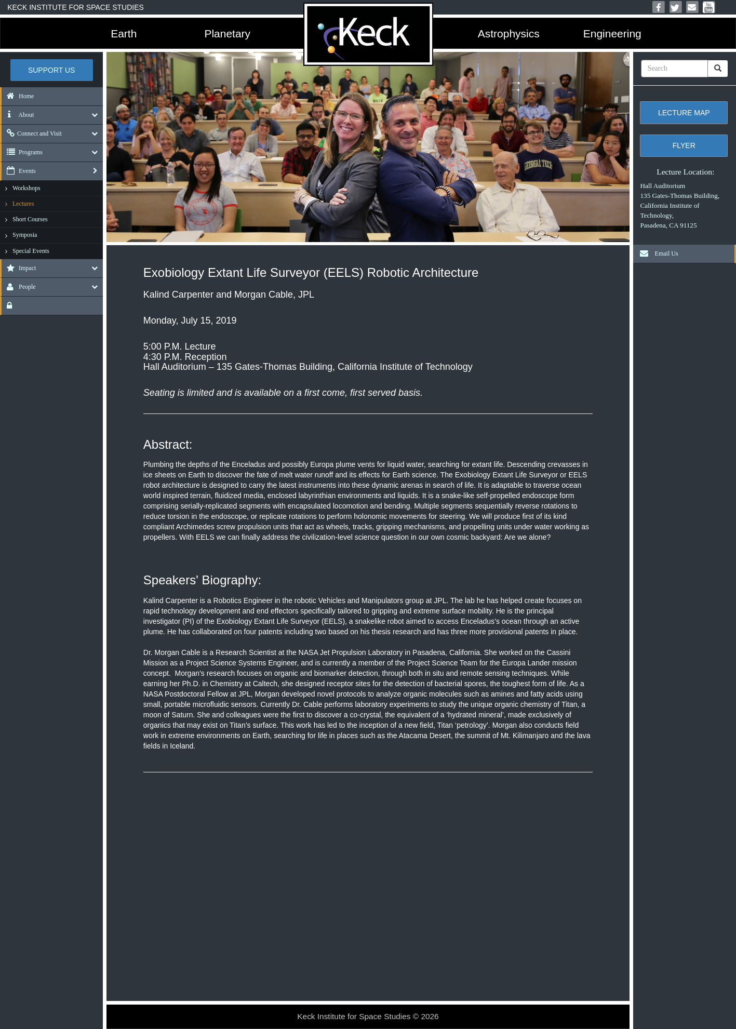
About (18, 114)
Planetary (227, 33)
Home (18, 96)
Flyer (684, 145)
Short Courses (30, 219)
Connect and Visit (32, 133)
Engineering (612, 33)
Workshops (26, 188)
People (19, 286)
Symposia (24, 234)
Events (19, 171)
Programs (22, 152)
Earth (124, 33)
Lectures (23, 203)
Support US (51, 70)
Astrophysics (509, 33)
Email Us (656, 253)
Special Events (30, 251)
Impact (19, 268)
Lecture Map (684, 113)
